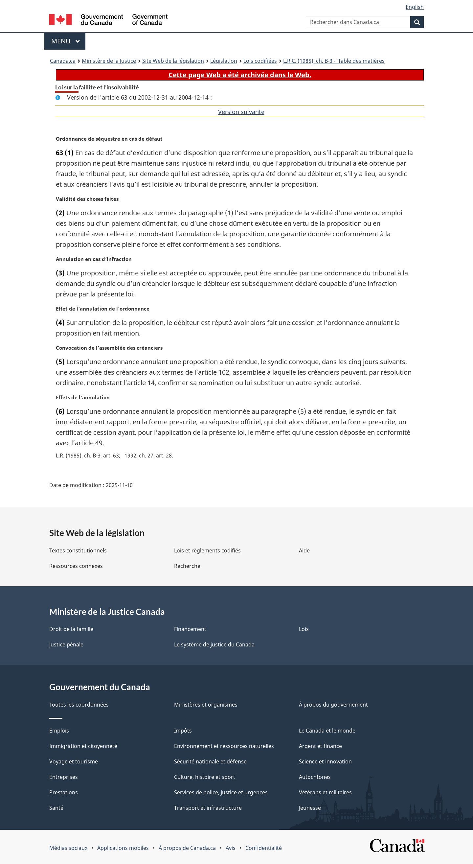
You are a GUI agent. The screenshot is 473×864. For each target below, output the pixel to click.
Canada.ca (63, 60)
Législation (223, 60)
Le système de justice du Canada (214, 644)
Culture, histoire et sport (204, 777)
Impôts (183, 730)
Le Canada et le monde (327, 730)
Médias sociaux (68, 848)
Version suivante (241, 112)
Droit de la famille (71, 629)
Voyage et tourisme (73, 761)
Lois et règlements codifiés (207, 550)
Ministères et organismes (205, 704)
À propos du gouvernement (333, 704)
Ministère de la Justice (109, 60)
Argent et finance (320, 746)
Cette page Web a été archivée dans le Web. (240, 74)
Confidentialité (263, 848)
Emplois (59, 730)
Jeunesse (310, 807)
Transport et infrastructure (208, 807)
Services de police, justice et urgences (221, 792)
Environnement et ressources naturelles (224, 746)
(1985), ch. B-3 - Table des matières (334, 60)
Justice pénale (66, 644)
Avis (231, 848)
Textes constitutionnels (78, 550)
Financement (190, 629)
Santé (56, 807)
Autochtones (315, 777)
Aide (304, 550)
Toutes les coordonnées (79, 704)
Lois (304, 629)
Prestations (63, 792)
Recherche (187, 566)
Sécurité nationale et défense (210, 761)
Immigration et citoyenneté (83, 746)
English (415, 7)
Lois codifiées (260, 60)
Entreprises (63, 777)
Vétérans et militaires (325, 792)
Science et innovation (325, 761)
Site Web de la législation (173, 60)
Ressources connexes (76, 566)
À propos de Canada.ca (187, 848)
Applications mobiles (123, 848)
